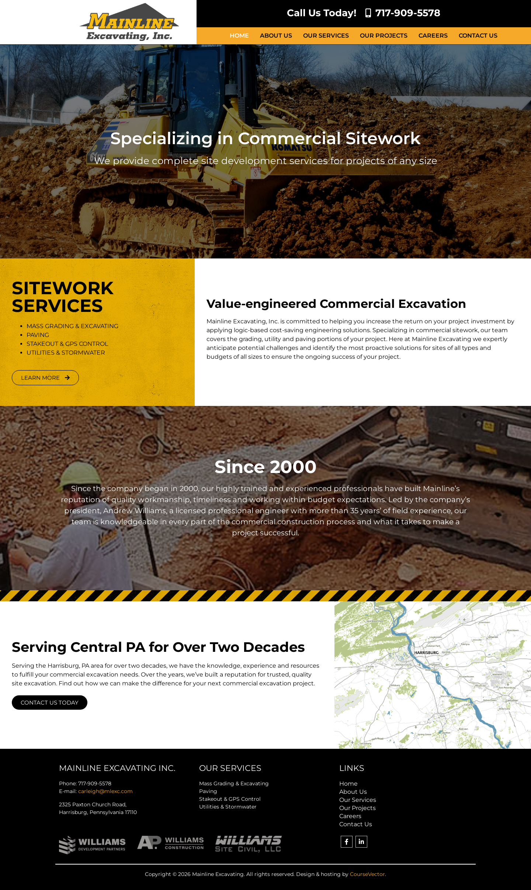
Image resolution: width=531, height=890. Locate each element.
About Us (276, 35)
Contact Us (478, 35)
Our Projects (383, 35)
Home (239, 35)
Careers (433, 35)
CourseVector (367, 874)
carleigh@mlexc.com (105, 791)
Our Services (326, 35)
